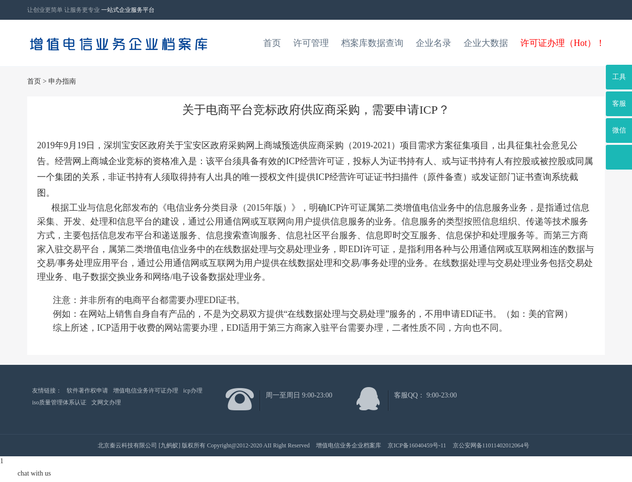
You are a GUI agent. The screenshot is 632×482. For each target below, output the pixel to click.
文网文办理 (106, 402)
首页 (272, 43)
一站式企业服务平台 (128, 9)
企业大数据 (486, 43)
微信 (619, 130)
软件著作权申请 (87, 390)
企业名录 (433, 43)
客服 (619, 103)
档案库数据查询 (372, 43)
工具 (619, 77)
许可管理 (311, 43)
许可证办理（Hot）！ (562, 43)
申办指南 (62, 81)
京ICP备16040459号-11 (417, 445)
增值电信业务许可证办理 (145, 390)
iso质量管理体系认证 (59, 402)
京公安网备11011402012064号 (491, 445)
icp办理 (192, 390)
